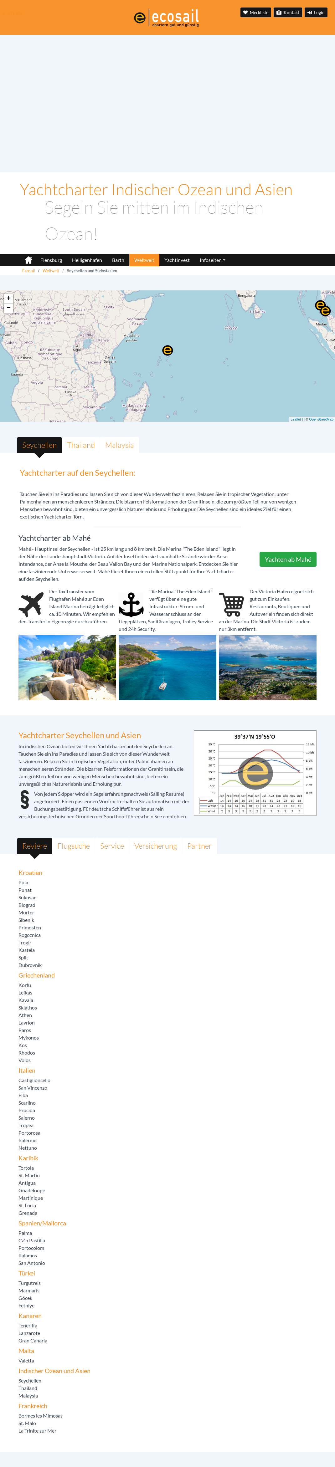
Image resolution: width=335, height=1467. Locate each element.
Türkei (26, 1273)
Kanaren (30, 1315)
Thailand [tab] (81, 445)
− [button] (9, 308)
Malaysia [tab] (119, 445)
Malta (26, 1350)
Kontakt (287, 12)
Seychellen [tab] (39, 445)
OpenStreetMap (321, 419)
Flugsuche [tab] (73, 846)
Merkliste (255, 12)
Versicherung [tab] (155, 846)
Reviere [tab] (34, 846)
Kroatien (30, 872)
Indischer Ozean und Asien (54, 1370)
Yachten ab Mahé (288, 559)
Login (316, 12)
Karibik (28, 1158)
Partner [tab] (199, 846)
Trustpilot (12, 13)
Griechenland (36, 975)
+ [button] (9, 299)
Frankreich (32, 1405)
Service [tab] (112, 846)
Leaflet (296, 419)
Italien (26, 1070)
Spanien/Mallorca (42, 1223)
